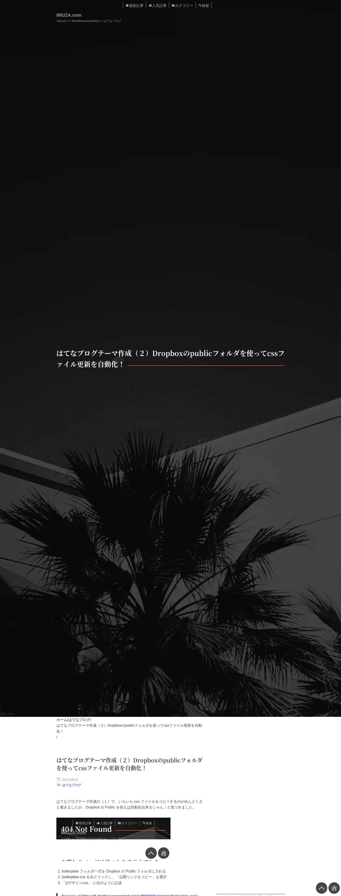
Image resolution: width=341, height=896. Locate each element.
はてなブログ (79, 720)
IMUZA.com (68, 15)
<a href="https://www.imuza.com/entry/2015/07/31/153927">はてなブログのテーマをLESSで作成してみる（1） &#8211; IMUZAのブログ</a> (113, 839)
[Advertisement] (250, 807)
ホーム (61, 720)
